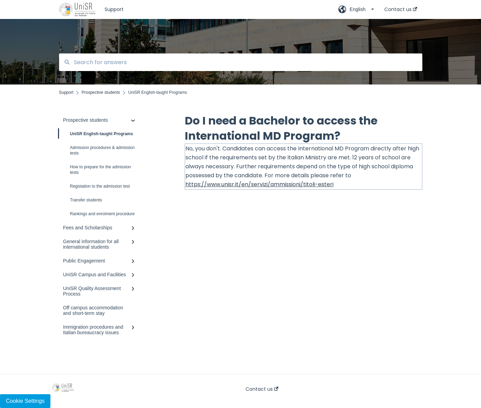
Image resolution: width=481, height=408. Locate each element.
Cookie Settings (25, 401)
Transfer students (86, 200)
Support (114, 9)
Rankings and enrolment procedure (102, 213)
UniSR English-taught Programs (96, 133)
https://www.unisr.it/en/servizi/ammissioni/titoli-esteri (259, 184)
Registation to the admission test (100, 186)
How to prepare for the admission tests (100, 170)
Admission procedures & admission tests (102, 150)
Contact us (262, 389)
